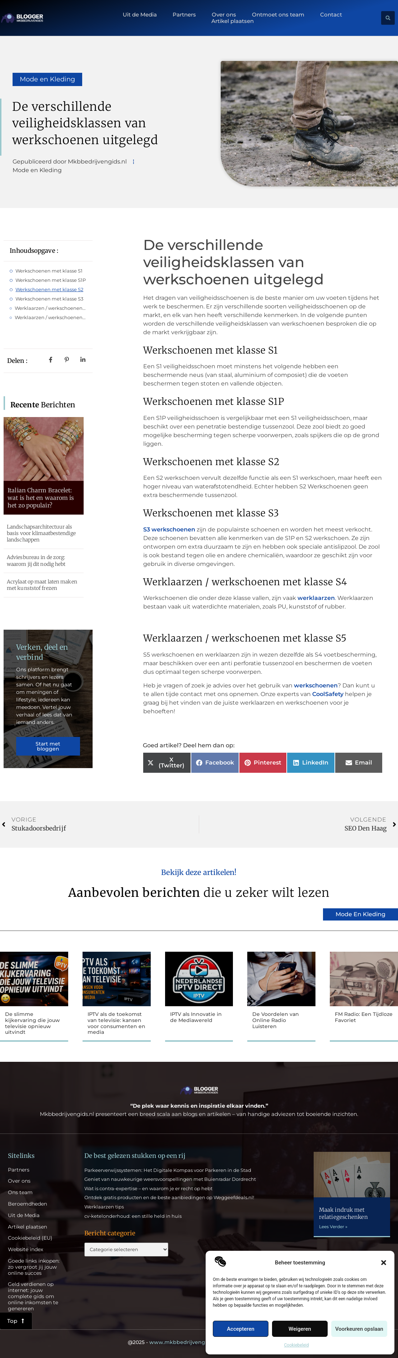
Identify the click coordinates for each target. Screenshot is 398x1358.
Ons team (20, 1192)
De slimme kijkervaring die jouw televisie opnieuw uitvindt (32, 1023)
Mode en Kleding (47, 79)
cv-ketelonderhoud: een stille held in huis (133, 1216)
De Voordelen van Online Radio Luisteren (275, 1020)
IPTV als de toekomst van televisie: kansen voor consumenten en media (116, 1023)
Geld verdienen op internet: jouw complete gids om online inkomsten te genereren (33, 1296)
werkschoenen (316, 685)
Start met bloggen (48, 746)
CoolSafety (327, 694)
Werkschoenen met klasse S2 (49, 289)
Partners (184, 14)
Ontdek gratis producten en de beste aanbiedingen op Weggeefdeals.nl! (169, 1197)
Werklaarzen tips (104, 1207)
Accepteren (240, 1329)
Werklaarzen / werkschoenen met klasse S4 (50, 308)
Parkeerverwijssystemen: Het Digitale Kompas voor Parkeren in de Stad (167, 1170)
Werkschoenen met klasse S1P (50, 280)
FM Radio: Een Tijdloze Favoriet (364, 1017)
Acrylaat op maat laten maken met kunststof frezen (42, 584)
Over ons (224, 14)
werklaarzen (316, 598)
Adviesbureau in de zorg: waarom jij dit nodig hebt (36, 560)
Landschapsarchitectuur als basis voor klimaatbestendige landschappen (41, 533)
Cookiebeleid (296, 1345)
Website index (25, 1249)
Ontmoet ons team (278, 14)
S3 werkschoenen (169, 529)
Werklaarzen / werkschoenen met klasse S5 (50, 317)
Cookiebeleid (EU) (30, 1238)
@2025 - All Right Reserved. (199, 1342)
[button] (383, 1262)
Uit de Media (140, 14)
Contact (331, 14)
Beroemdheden (27, 1204)
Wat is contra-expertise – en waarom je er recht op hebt (148, 1188)
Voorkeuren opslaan (359, 1329)
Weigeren (300, 1329)
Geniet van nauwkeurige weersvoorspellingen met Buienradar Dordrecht (170, 1179)
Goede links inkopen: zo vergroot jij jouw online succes (34, 1267)
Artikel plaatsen (232, 21)
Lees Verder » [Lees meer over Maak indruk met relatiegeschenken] (333, 1226)
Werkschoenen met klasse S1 (49, 271)
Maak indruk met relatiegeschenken (343, 1213)
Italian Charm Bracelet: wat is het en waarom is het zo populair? (41, 498)
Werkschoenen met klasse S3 (49, 299)
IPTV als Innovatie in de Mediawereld (196, 1017)
